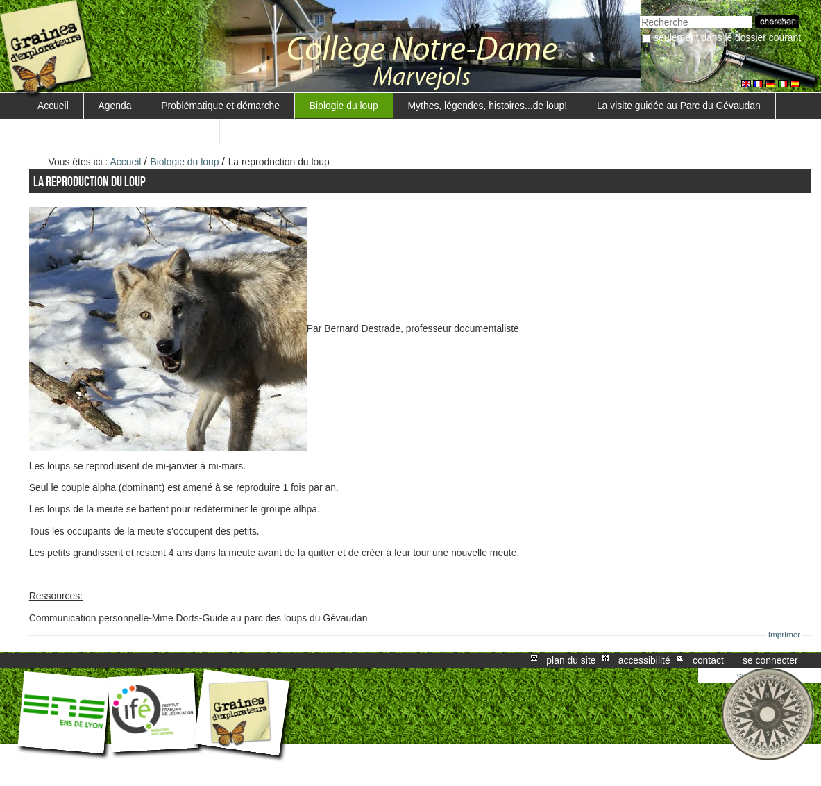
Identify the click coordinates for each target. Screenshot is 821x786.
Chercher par (639, 14)
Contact (708, 660)
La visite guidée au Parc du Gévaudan (679, 105)
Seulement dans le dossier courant (727, 37)
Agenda (115, 105)
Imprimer (784, 634)
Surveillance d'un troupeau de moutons (121, 131)
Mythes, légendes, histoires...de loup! (488, 105)
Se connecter (770, 660)
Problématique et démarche (220, 105)
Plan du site (570, 660)
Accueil (53, 105)
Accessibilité (644, 660)
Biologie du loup (344, 105)
